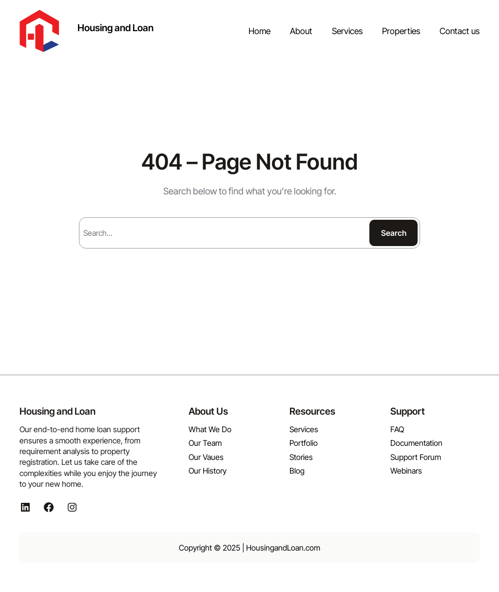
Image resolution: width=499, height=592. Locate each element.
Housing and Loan (115, 28)
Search (393, 233)
